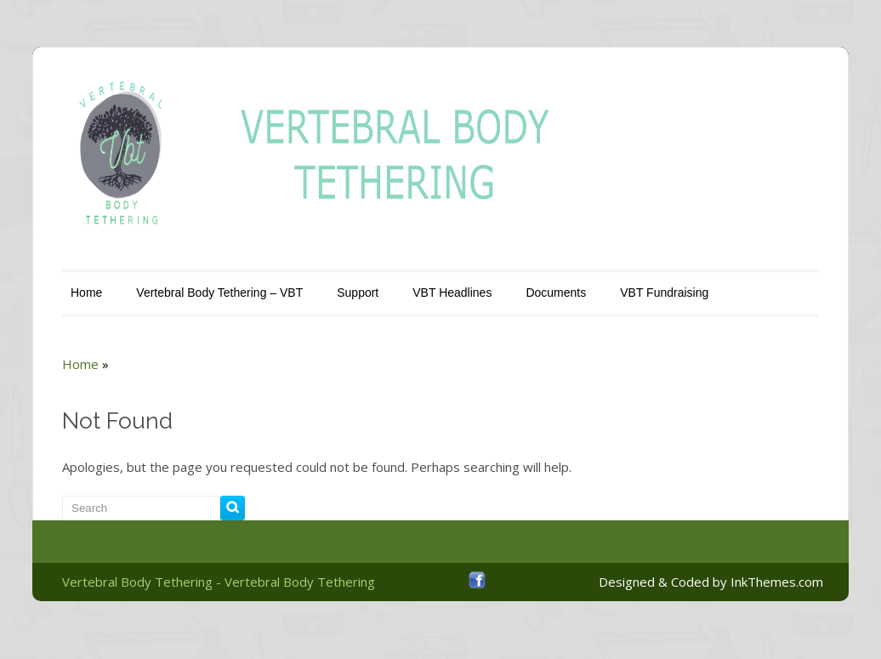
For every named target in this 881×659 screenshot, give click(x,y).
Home (86, 292)
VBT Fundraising (664, 292)
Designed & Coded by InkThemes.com (711, 581)
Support (357, 292)
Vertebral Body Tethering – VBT (219, 292)
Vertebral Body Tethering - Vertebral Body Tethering (218, 581)
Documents (556, 292)
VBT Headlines (452, 292)
